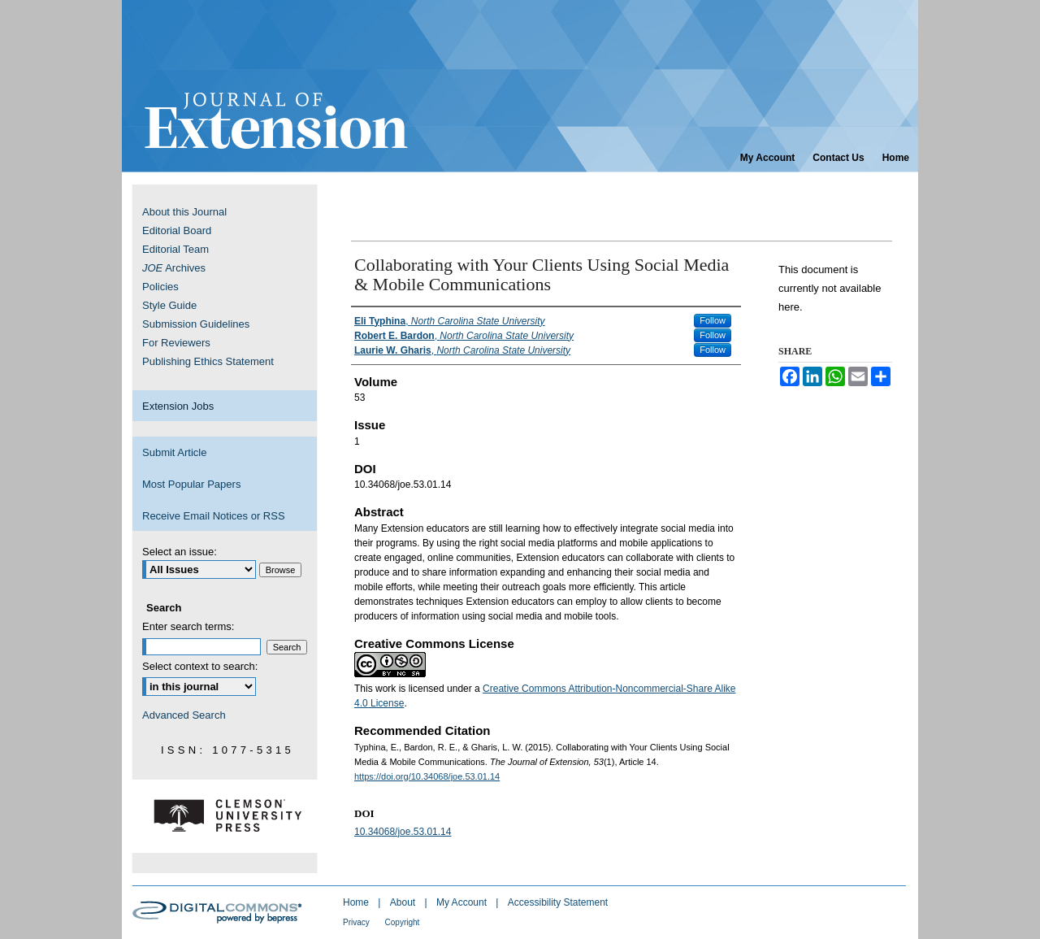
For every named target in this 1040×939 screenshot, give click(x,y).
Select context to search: (200, 666)
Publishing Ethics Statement (208, 361)
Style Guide (169, 305)
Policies (160, 286)
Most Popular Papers (191, 484)
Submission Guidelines (195, 324)
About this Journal (184, 212)
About (404, 902)
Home (357, 902)
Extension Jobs (178, 406)
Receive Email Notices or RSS (213, 516)
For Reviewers (176, 343)
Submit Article (174, 452)
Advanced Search (184, 715)
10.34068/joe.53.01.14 (402, 831)
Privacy (357, 922)
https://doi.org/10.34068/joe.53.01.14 (427, 776)
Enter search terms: (188, 626)
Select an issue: (179, 552)
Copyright (402, 922)
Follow (713, 320)
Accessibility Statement (558, 902)
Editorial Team (175, 249)
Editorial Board (176, 230)
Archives (174, 268)
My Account (462, 902)
